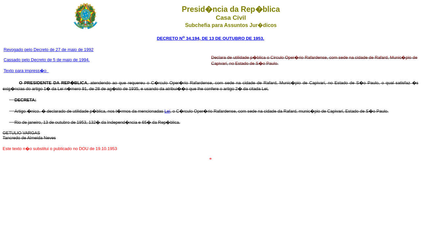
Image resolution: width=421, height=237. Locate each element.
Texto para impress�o (26, 70)
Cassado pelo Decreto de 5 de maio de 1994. (47, 59)
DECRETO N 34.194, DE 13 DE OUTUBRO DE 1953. (210, 38)
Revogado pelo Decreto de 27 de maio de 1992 (48, 49)
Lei (167, 111)
